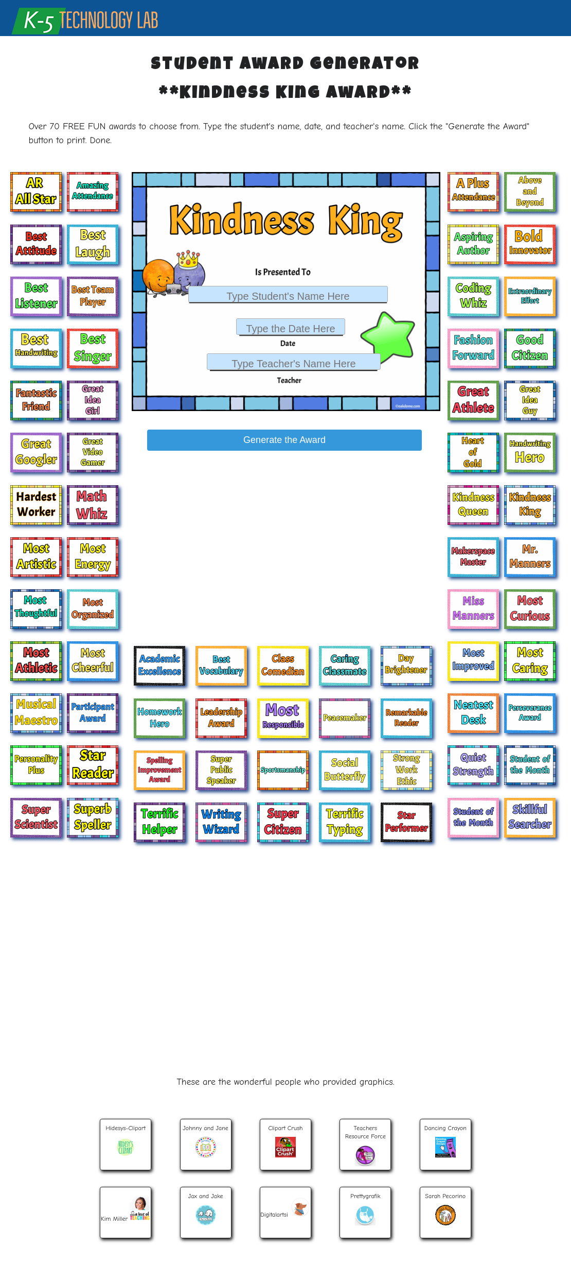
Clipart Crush (285, 1140)
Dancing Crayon (445, 1140)
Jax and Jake (205, 1208)
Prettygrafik (365, 1208)
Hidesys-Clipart (125, 1140)
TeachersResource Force (365, 1145)
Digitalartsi (285, 1205)
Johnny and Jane (205, 1140)
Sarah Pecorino (445, 1208)
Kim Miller (125, 1207)
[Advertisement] (283, 529)
